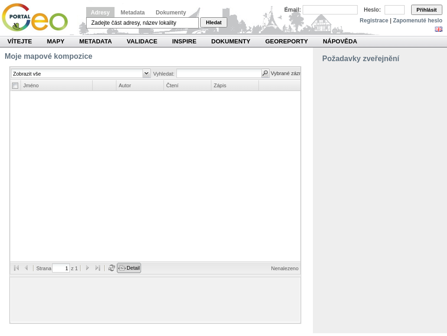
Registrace (374, 20)
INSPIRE (184, 41)
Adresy (100, 12)
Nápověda (340, 41)
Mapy (56, 41)
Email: (292, 10)
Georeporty (286, 41)
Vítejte (19, 41)
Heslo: (372, 10)
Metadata (133, 12)
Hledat (214, 22)
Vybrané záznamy (291, 73)
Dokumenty (171, 12)
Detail (133, 268)
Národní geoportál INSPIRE (38, 17)
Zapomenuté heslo (417, 20)
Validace (142, 41)
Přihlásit (427, 10)
